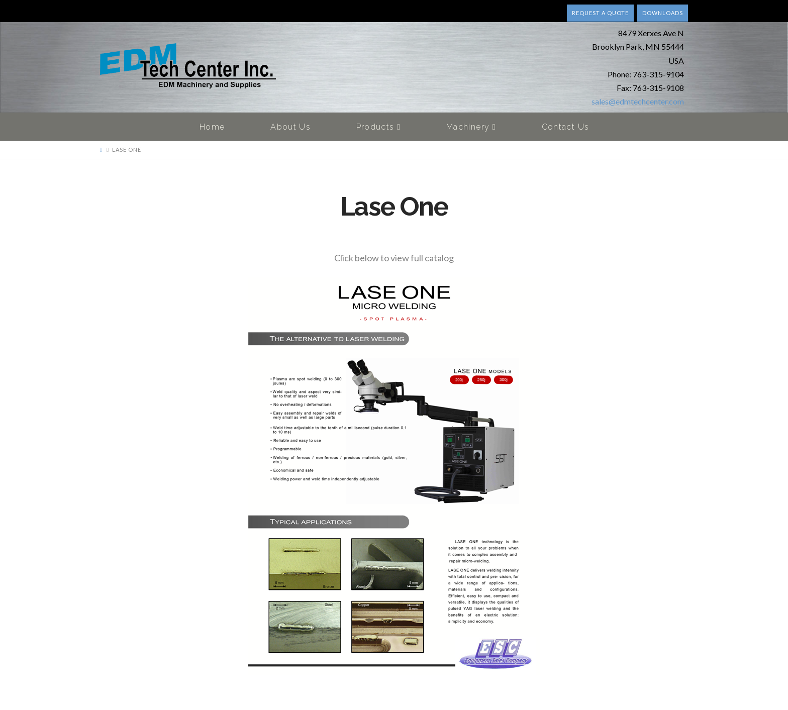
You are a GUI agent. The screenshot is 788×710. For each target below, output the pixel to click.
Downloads (662, 13)
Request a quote (600, 13)
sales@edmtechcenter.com (638, 101)
